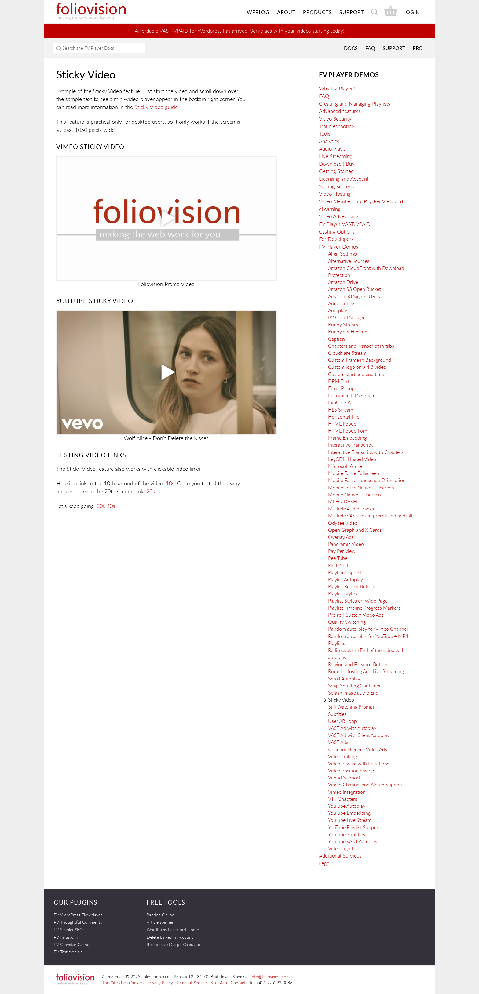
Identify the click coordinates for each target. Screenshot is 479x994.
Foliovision (102, 11)
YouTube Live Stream (349, 820)
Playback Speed (344, 572)
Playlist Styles (342, 593)
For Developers (336, 238)
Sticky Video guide (156, 107)
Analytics (329, 140)
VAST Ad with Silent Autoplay (358, 735)
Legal (325, 862)
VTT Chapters (342, 798)
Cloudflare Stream (347, 352)
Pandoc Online (160, 914)
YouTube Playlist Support (354, 827)
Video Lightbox (344, 848)
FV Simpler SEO (68, 929)
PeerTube (337, 558)
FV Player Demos (349, 74)
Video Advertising (338, 216)
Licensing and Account (344, 178)
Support (394, 48)
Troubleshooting (336, 125)
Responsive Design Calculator (174, 944)
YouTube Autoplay (346, 805)
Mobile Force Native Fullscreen (361, 487)
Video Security (335, 118)
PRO (418, 48)
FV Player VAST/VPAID (345, 223)
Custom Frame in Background (359, 360)
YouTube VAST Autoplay (353, 841)
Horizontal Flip (344, 416)
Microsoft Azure (345, 466)
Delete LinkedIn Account (170, 937)
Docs (351, 48)
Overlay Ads (341, 536)
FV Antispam (66, 937)
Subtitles (337, 713)
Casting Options (336, 231)
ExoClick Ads (342, 402)
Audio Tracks (341, 303)
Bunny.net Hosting (347, 331)
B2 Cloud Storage (346, 317)
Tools (324, 133)
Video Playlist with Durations (358, 763)
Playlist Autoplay (345, 579)
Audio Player (333, 148)
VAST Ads (338, 742)
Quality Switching (347, 622)
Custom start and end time (356, 374)
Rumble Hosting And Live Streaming (366, 671)
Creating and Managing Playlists (354, 103)
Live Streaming (336, 155)
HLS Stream (340, 409)
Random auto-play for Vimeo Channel (368, 629)
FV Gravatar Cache (71, 944)
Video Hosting (335, 193)
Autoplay (337, 310)
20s (150, 491)
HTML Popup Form (348, 430)
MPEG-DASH (342, 501)
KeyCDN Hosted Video (352, 458)
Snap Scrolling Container (354, 685)
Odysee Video (342, 522)
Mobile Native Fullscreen (354, 494)
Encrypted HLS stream (351, 395)
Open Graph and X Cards (355, 529)
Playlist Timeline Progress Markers (364, 607)
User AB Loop (342, 720)
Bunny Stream (343, 324)
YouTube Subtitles (346, 834)
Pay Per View (341, 551)
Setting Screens (336, 186)
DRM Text (338, 381)
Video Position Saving (351, 770)
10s (170, 483)
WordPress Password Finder (173, 929)
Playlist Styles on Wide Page (357, 600)
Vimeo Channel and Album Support (365, 784)
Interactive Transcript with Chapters (366, 451)
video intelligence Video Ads (357, 749)
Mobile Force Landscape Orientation (367, 480)
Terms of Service (192, 982)
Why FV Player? (337, 88)
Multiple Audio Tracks (351, 508)
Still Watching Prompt (351, 706)
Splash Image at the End (353, 692)
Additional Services (340, 855)
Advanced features (340, 110)
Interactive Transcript (350, 444)
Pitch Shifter (341, 565)
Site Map (218, 982)
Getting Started (336, 171)
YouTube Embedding (349, 813)
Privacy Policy (160, 982)
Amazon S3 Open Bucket (354, 289)
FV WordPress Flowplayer (78, 914)
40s (111, 505)
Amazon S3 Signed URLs (354, 296)
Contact (238, 982)
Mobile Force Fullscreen (353, 473)
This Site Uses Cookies (123, 982)
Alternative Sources (348, 260)
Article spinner (160, 922)
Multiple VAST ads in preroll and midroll (370, 515)
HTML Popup (342, 423)
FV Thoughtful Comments (78, 922)
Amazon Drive (343, 282)
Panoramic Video (346, 543)
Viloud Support (344, 777)
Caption (336, 338)
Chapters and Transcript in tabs (361, 345)
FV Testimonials (68, 951)
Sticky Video (341, 699)
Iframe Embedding (347, 437)
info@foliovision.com (270, 976)
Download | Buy (337, 163)
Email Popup (341, 388)
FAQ (370, 48)
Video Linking (342, 756)
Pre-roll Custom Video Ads (356, 614)
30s (101, 505)
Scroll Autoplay (344, 678)
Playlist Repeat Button (351, 586)
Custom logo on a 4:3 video (357, 367)
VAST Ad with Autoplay (352, 727)
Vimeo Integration (347, 791)
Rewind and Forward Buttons (358, 664)
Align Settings (342, 253)
